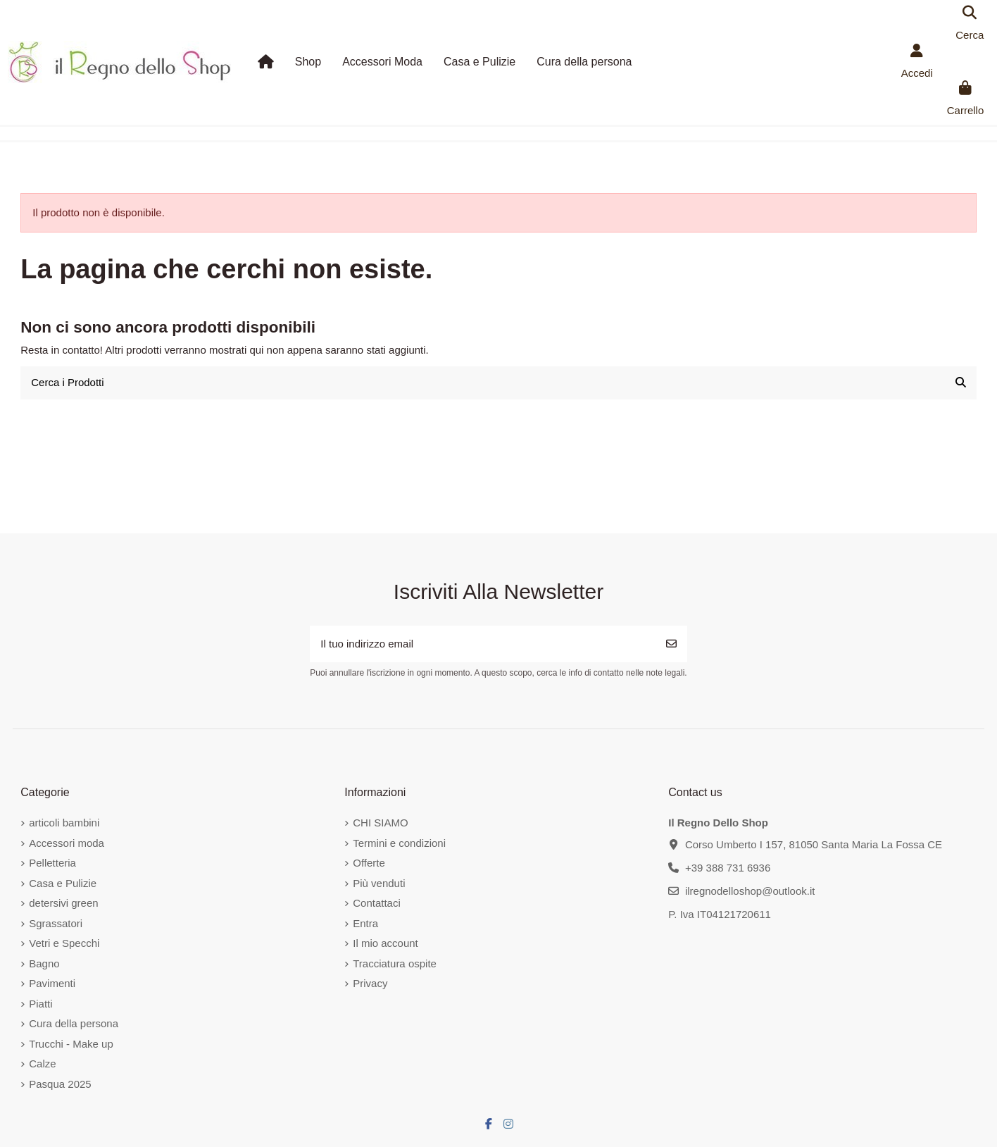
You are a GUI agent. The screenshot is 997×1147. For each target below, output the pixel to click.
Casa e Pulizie (62, 883)
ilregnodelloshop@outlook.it (750, 891)
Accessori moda (66, 843)
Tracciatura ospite (395, 963)
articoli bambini (64, 823)
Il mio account (385, 943)
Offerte (369, 863)
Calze (42, 1064)
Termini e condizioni (399, 843)
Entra (365, 923)
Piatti (40, 1004)
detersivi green (63, 903)
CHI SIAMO (380, 823)
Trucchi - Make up (71, 1044)
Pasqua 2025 (60, 1084)
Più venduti (379, 883)
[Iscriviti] (671, 644)
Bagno (44, 963)
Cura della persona (73, 1023)
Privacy (370, 983)
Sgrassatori (55, 923)
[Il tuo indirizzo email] (483, 644)
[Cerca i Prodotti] (961, 382)
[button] (308, 62)
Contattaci (377, 903)
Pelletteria (52, 863)
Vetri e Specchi (64, 943)
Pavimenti (52, 983)
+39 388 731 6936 (727, 868)
